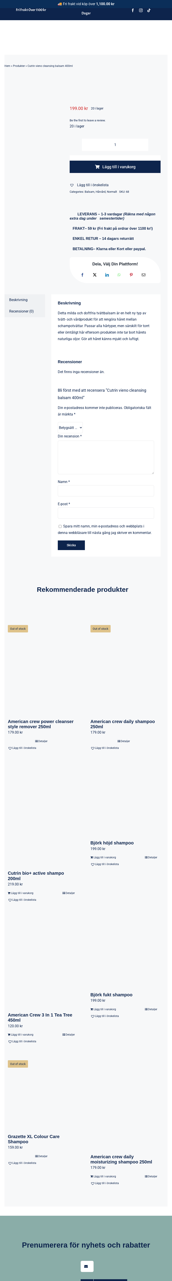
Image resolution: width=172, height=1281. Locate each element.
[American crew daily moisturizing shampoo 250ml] (124, 1103)
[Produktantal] (115, 145)
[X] (95, 275)
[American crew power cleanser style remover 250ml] (41, 667)
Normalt (112, 191)
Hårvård (100, 191)
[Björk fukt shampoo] (124, 951)
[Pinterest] (131, 275)
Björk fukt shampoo (111, 994)
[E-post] (144, 275)
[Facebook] (82, 275)
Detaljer (42, 741)
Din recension (70, 436)
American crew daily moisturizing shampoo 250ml (121, 1159)
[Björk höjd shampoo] (124, 799)
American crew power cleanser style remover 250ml (40, 724)
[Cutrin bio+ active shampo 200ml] (41, 814)
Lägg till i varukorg (115, 166)
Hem (7, 66)
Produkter (19, 66)
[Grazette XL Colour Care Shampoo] (41, 1093)
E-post (64, 504)
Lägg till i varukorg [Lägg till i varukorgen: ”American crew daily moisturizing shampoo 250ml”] (105, 1176)
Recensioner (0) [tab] (21, 311)
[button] (89, 185)
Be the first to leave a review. (87, 120)
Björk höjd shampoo (112, 842)
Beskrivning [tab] (18, 300)
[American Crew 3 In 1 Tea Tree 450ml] (41, 961)
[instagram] (141, 10)
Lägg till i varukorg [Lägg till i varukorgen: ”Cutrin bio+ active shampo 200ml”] (22, 893)
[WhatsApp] (119, 275)
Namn (64, 482)
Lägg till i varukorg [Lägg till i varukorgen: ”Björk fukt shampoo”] (105, 1009)
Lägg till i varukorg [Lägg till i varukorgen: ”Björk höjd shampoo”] (105, 857)
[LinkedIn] (107, 275)
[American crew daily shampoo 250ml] (124, 667)
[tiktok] (149, 10)
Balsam (89, 191)
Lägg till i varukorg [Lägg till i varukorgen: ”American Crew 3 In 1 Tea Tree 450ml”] (22, 1034)
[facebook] (133, 10)
